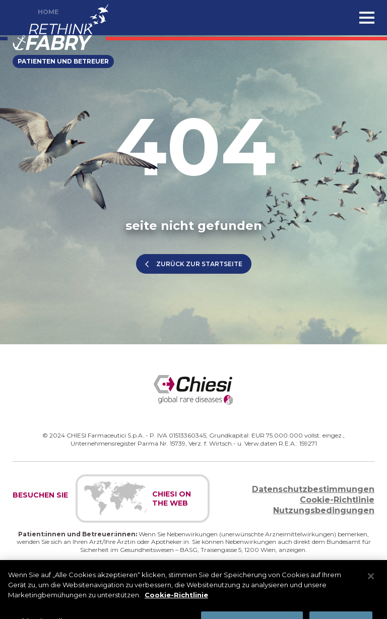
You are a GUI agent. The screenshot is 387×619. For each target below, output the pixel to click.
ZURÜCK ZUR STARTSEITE (199, 264)
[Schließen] (371, 582)
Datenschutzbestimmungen (313, 489)
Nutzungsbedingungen (323, 510)
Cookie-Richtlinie (337, 500)
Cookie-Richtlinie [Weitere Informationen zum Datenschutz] (176, 600)
